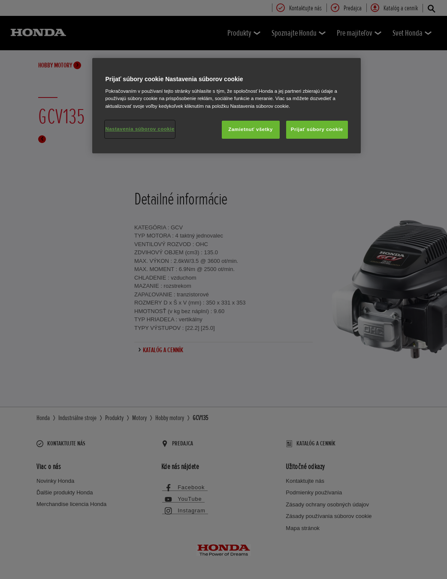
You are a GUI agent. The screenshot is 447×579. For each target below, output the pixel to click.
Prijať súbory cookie (317, 129)
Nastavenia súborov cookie (140, 128)
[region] (226, 105)
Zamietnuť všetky (250, 129)
